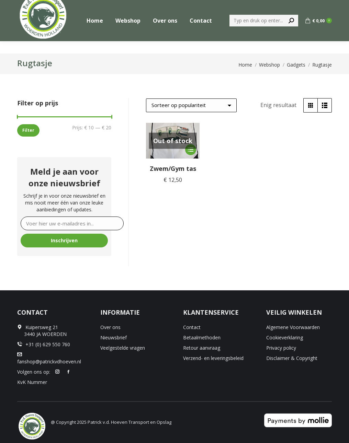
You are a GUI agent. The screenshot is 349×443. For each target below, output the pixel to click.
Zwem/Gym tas (173, 168)
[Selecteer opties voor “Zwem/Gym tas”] (190, 149)
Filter (28, 130)
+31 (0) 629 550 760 (309, 6)
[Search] (263, 33)
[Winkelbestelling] (191, 105)
